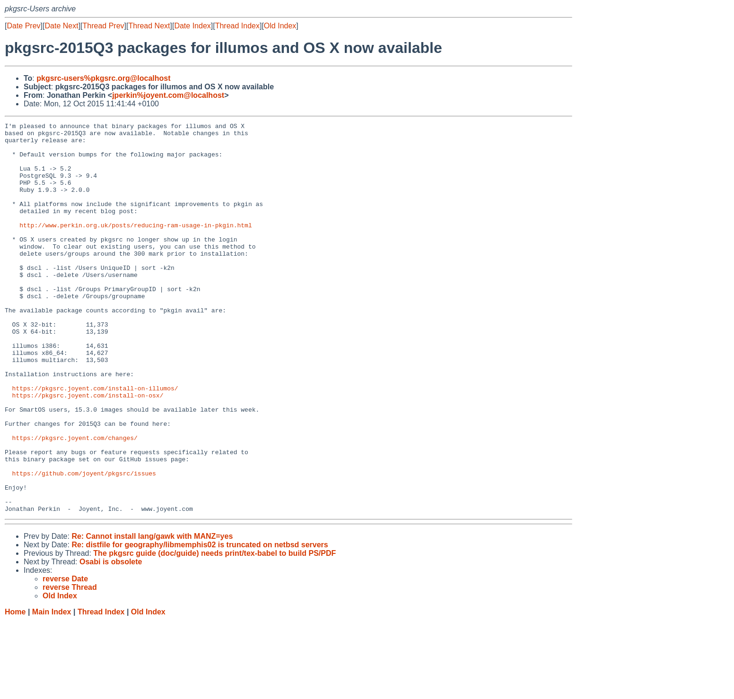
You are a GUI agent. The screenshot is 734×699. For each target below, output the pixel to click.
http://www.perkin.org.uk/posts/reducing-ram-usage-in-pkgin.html (135, 246)
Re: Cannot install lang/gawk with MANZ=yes (152, 614)
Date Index (192, 26)
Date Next (61, 26)
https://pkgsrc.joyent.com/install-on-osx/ (88, 450)
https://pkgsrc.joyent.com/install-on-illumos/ (95, 442)
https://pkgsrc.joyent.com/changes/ (75, 501)
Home (15, 690)
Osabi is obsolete (110, 640)
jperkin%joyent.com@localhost (168, 95)
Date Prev (23, 26)
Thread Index (237, 26)
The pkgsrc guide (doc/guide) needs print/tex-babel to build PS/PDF (214, 631)
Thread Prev (103, 26)
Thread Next (149, 26)
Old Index (280, 26)
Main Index (51, 690)
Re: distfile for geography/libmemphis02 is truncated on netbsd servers (199, 623)
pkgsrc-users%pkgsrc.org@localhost (103, 78)
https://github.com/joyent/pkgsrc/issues (84, 544)
